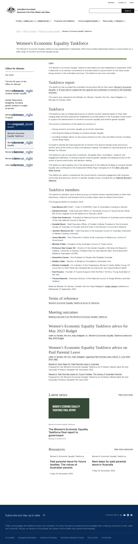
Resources (107, 21)
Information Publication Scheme (72, 537)
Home (18, 21)
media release (111, 286)
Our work (9, 75)
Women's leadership (14, 152)
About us (29, 21)
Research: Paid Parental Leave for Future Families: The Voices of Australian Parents (85, 374)
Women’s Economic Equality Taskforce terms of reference (74, 303)
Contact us (122, 2)
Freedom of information (48, 537)
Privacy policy (93, 537)
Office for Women (29, 31)
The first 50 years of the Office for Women (15, 82)
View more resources (123, 449)
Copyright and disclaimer (27, 537)
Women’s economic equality (49, 31)
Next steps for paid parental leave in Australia (109, 463)
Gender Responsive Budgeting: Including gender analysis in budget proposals (16, 104)
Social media (106, 537)
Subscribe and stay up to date (22, 515)
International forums (14, 165)
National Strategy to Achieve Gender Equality (16, 92)
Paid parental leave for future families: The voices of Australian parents (68, 464)
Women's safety (12, 158)
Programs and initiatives (64, 21)
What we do (43, 21)
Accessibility (10, 537)
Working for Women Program (14, 116)
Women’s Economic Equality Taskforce (15, 134)
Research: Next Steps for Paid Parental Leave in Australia (74, 364)
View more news (125, 395)
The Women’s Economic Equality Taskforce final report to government (68, 432)
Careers (119, 21)
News (132, 2)
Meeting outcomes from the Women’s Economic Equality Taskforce (78, 317)
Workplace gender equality (15, 143)
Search (128, 11)
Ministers (111, 2)
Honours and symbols (87, 21)
